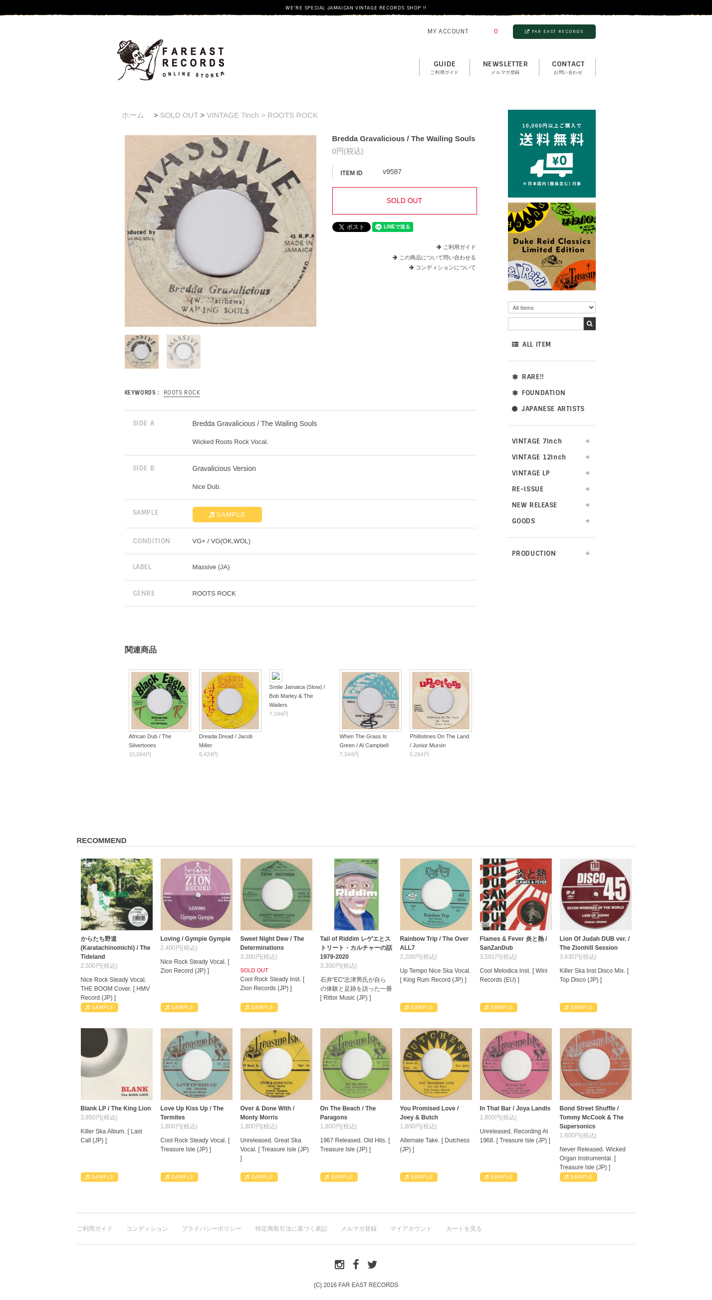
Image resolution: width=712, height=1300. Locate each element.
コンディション (147, 1228)
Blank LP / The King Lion (116, 1108)
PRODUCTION (534, 553)
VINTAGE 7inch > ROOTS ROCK (262, 115)
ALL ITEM (531, 344)
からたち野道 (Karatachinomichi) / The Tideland (116, 947)
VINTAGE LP (531, 473)
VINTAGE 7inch (537, 441)
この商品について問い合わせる (437, 257)
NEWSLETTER (505, 67)
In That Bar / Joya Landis (515, 1108)
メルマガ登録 (359, 1228)
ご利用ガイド (459, 247)
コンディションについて (442, 267)
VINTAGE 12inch (539, 457)
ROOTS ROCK (182, 392)
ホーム (133, 115)
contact (568, 67)
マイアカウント (411, 1228)
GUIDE (444, 67)
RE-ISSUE (528, 489)
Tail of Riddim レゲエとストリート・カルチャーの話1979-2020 (356, 947)
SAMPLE (227, 514)
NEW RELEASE (535, 505)
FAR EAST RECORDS (554, 31)
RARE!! (528, 377)
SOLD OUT (179, 115)
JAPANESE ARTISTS (548, 409)
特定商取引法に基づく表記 (291, 1228)
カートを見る (464, 1228)
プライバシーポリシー (211, 1228)
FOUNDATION (539, 393)
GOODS (523, 521)
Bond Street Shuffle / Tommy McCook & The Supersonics (592, 1117)
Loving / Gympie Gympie (196, 938)
